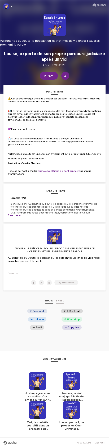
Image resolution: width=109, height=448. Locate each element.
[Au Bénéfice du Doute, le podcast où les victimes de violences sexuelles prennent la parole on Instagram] (49, 282)
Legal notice (100, 443)
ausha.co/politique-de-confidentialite (59, 170)
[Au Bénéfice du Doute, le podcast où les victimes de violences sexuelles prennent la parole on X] (41, 282)
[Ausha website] (99, 5)
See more (14, 215)
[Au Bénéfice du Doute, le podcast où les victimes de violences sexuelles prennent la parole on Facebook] (33, 282)
